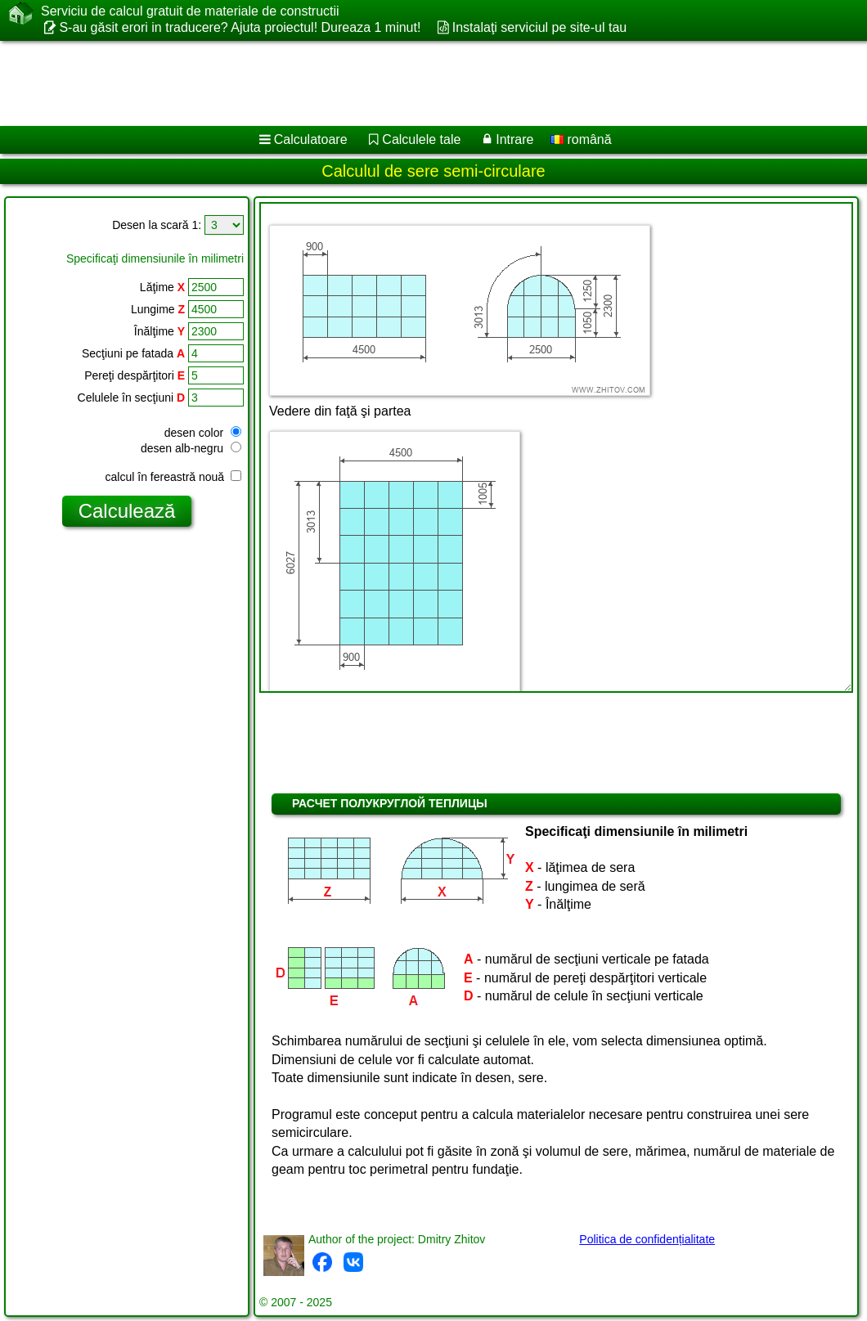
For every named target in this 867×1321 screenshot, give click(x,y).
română (581, 139)
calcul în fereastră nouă (173, 476)
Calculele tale (421, 139)
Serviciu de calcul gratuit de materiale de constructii (190, 11)
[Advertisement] (417, 83)
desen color (202, 432)
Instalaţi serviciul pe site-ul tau (539, 27)
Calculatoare (311, 139)
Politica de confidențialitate (647, 1239)
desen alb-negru (191, 448)
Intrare (514, 139)
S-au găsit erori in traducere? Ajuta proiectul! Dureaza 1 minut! (239, 27)
